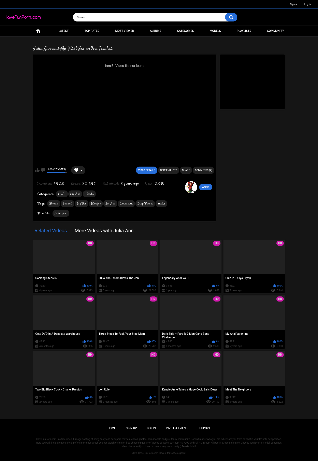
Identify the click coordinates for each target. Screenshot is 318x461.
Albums (155, 30)
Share (186, 170)
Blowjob (96, 203)
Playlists (244, 30)
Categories (185, 30)
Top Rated (92, 30)
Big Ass (75, 194)
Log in (307, 4)
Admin (205, 187)
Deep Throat (145, 203)
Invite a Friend (177, 428)
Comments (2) (203, 170)
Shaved (67, 203)
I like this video (37, 170)
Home (38, 31)
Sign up (294, 4)
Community (275, 30)
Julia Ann (61, 213)
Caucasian (126, 203)
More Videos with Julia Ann (104, 230)
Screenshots (168, 170)
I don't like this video (43, 170)
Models (215, 30)
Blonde (89, 194)
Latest (64, 30)
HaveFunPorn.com (148, 453)
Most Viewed (124, 30)
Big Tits (81, 203)
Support (204, 428)
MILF (62, 194)
